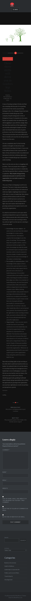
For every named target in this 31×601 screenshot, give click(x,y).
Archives (6, 548)
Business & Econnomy (10, 563)
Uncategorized (8, 579)
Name (4, 472)
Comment (6, 450)
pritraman (7, 96)
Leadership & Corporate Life (12, 569)
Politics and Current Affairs (11, 573)
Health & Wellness (9, 566)
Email (4, 480)
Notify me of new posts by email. (13, 517)
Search (6, 537)
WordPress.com (18, 597)
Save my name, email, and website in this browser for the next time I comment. (14, 500)
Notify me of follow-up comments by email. (15, 509)
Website (5, 488)
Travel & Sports (8, 576)
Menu (16, 9)
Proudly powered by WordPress (13, 595)
